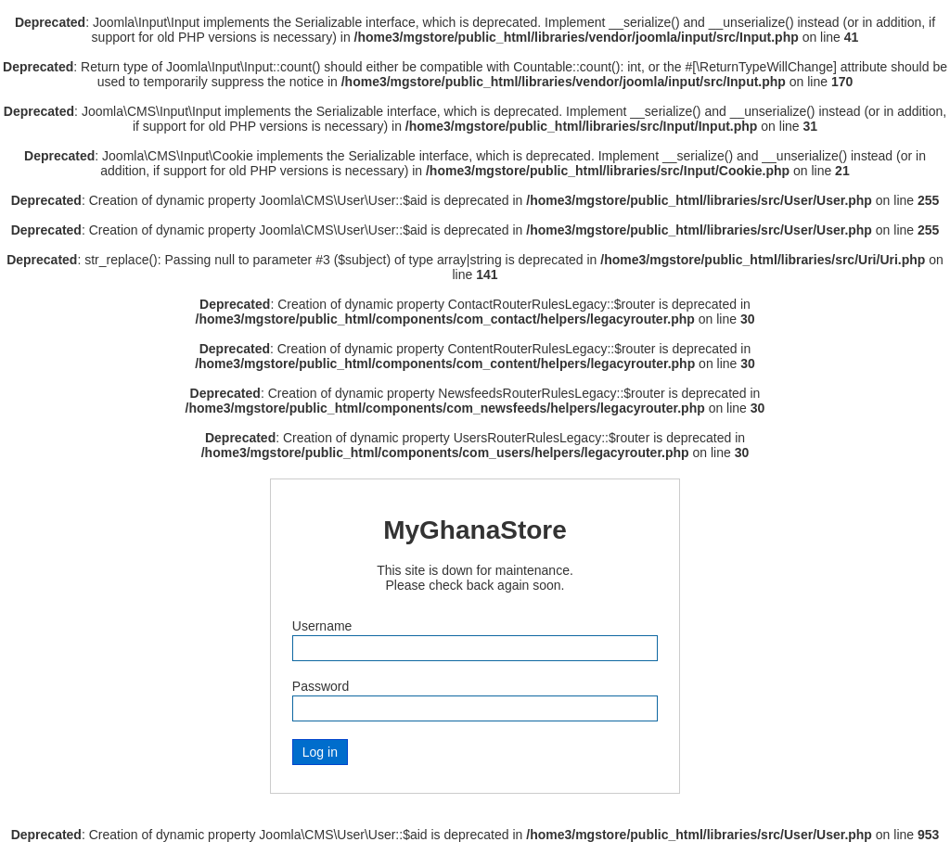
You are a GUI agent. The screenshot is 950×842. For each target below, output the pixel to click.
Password (320, 686)
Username (322, 626)
